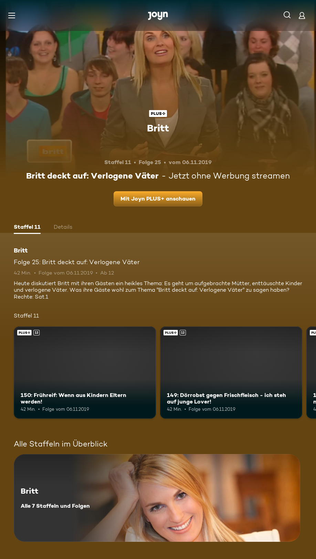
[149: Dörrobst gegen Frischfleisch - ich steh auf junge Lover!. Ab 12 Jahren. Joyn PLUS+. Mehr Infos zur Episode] (231, 372)
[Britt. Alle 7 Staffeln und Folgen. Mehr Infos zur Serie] (157, 498)
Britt (158, 128)
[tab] (27, 228)
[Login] (302, 15)
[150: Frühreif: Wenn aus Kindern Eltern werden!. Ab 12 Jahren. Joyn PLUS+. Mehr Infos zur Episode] (85, 372)
